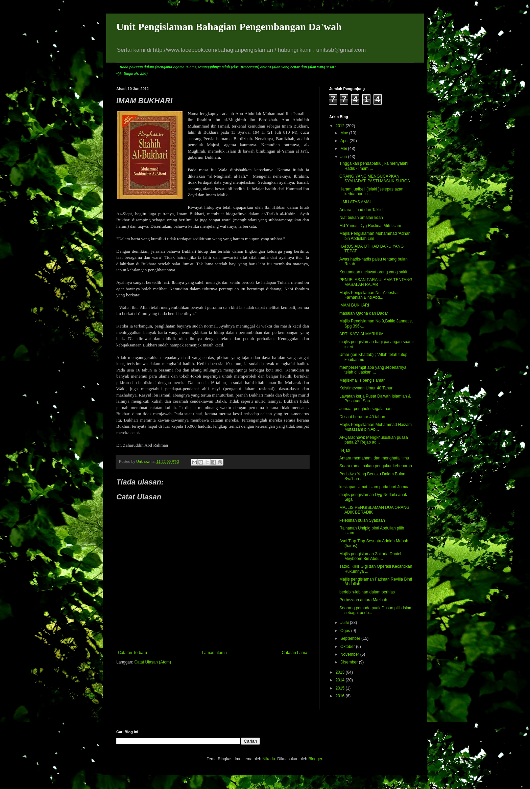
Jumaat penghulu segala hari (365, 408)
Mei (344, 148)
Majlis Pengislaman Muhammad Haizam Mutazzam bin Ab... (375, 427)
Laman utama (214, 652)
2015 (341, 688)
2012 (341, 125)
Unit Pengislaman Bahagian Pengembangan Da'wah (229, 26)
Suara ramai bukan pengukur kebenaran (375, 466)
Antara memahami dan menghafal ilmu (374, 458)
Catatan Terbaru (132, 652)
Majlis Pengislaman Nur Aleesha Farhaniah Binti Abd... (368, 295)
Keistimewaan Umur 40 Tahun (366, 388)
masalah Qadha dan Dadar (363, 313)
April (345, 140)
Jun (344, 156)
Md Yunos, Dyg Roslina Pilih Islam (370, 225)
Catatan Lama (294, 652)
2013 (341, 672)
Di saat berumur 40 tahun (362, 416)
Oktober (348, 646)
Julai (345, 622)
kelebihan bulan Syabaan (362, 520)
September (350, 638)
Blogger (315, 759)
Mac (344, 133)
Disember (349, 662)
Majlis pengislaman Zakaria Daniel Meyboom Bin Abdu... (370, 556)
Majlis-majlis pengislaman (362, 380)
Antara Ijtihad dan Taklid (361, 209)
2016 (341, 696)
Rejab (344, 450)
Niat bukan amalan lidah (361, 217)
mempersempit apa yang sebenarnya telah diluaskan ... (372, 370)
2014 (341, 680)
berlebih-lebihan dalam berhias (367, 592)
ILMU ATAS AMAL (355, 202)
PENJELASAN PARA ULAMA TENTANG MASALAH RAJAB (375, 282)
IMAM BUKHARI (354, 305)
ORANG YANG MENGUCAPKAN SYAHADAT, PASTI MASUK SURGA (374, 178)
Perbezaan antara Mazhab (363, 600)
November (350, 654)
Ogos (345, 630)
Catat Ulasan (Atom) (152, 662)
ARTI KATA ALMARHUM (361, 334)
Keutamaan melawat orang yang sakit (373, 272)
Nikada (268, 759)
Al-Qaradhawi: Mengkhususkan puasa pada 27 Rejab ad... (373, 440)
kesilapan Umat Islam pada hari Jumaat (375, 486)
